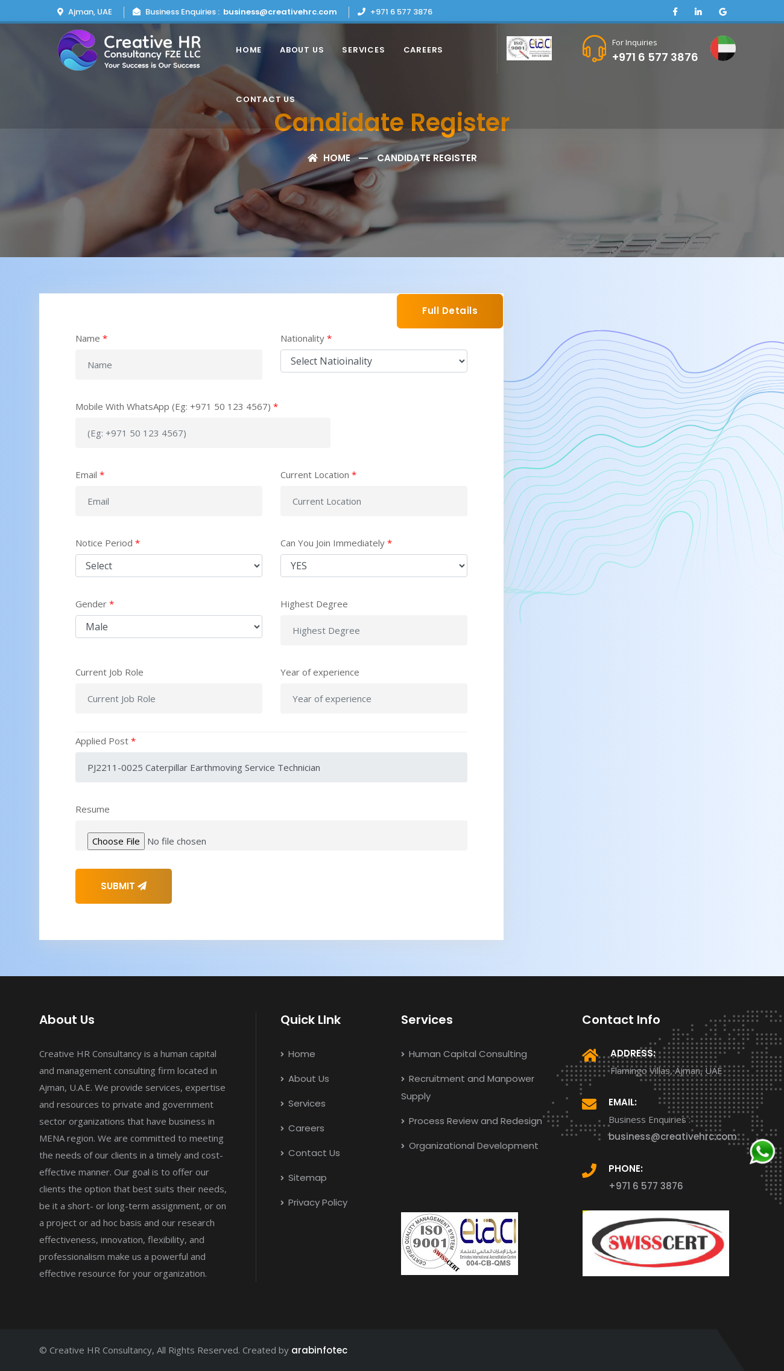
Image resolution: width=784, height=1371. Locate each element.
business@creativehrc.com (280, 12)
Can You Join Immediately (336, 543)
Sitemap (303, 1177)
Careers (423, 50)
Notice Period (107, 543)
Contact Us (266, 99)
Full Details (450, 310)
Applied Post (105, 741)
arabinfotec (319, 1350)
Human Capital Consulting (464, 1053)
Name (91, 338)
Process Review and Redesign (471, 1120)
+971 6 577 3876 (655, 57)
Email (89, 474)
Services (363, 50)
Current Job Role (109, 672)
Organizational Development (470, 1145)
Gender (94, 604)
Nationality (306, 338)
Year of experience (319, 672)
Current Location (318, 474)
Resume (92, 809)
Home (249, 50)
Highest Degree (314, 604)
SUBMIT (124, 886)
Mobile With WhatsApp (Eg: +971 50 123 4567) (176, 406)
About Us (302, 50)
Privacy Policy (313, 1202)
